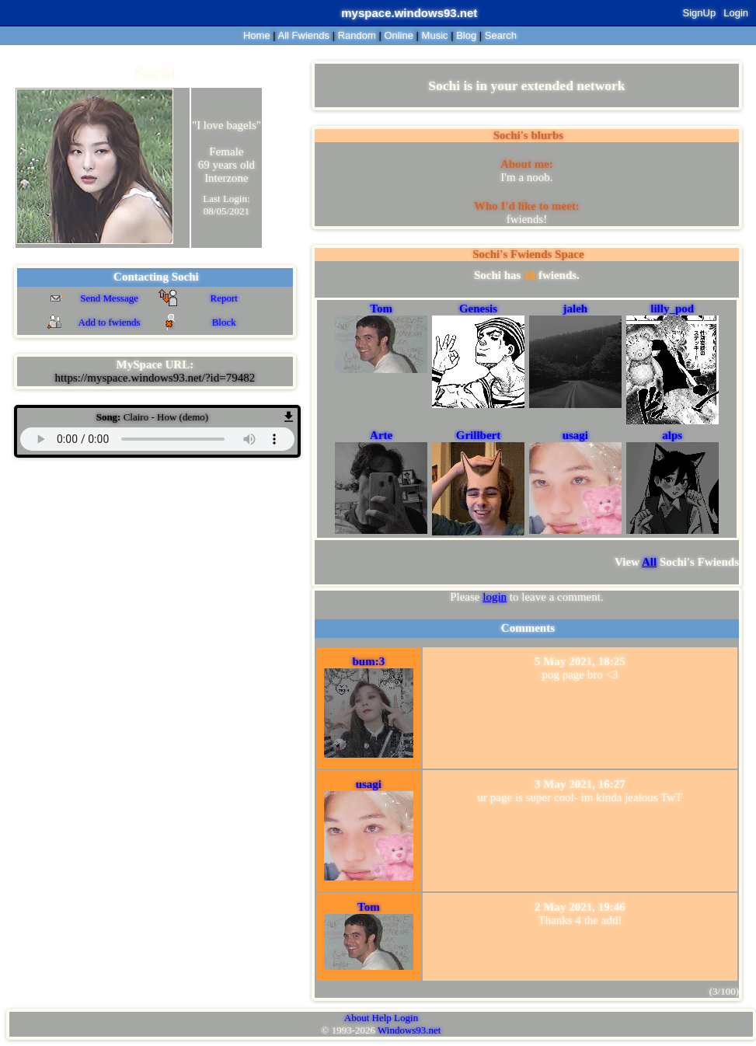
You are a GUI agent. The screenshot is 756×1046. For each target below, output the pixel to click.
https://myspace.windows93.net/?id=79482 (155, 377)
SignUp (699, 13)
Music (435, 35)
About (357, 1017)
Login (735, 13)
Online (398, 35)
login (495, 597)
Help (382, 1017)
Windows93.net (409, 1030)
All (303, 35)
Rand (357, 35)
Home (256, 35)
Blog (466, 35)
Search (501, 35)
